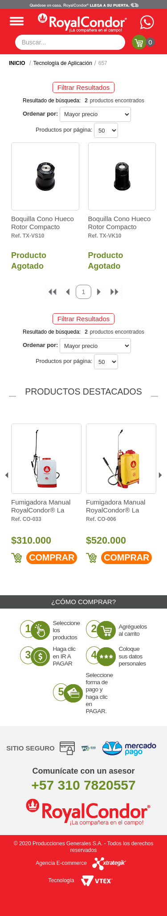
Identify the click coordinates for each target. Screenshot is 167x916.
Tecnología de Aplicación (62, 63)
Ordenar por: (40, 113)
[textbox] (70, 42)
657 (102, 63)
